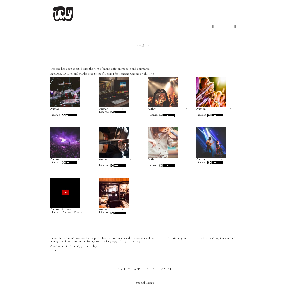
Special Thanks (145, 282)
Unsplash (56, 112)
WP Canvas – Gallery (71, 251)
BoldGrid (160, 238)
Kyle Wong (213, 159)
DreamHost (148, 241)
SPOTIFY (124, 269)
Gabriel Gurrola (119, 159)
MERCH (166, 269)
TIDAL (152, 269)
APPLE (138, 269)
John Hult (115, 209)
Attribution (144, 46)
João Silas (115, 109)
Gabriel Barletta (70, 109)
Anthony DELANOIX (171, 109)
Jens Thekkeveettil (218, 109)
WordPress (194, 238)
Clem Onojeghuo (168, 159)
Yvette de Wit (68, 159)
